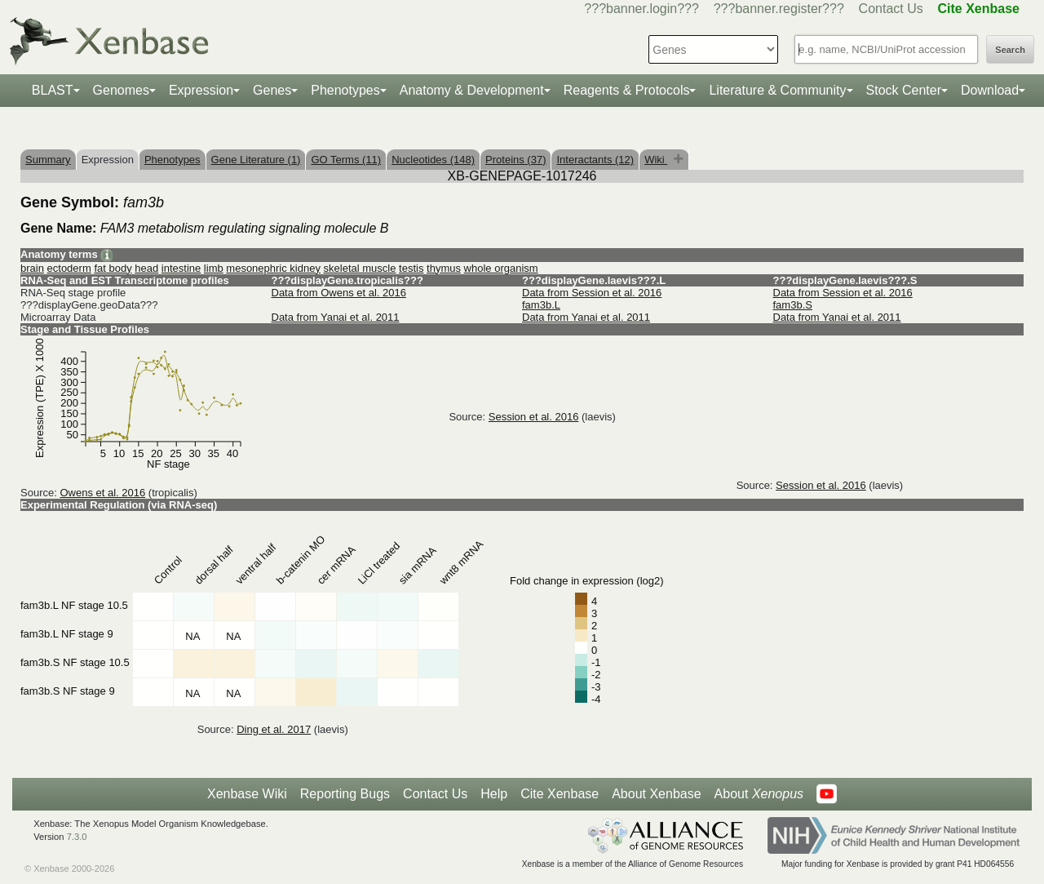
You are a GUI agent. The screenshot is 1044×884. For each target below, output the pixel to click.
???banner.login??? (641, 9)
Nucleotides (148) (433, 159)
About (758, 794)
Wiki (655, 159)
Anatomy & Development (472, 90)
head (146, 268)
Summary (48, 159)
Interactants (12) (595, 159)
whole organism (501, 268)
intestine (181, 268)
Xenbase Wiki (247, 794)
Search (1010, 50)
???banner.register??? (779, 9)
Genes (272, 90)
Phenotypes (345, 90)
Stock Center (903, 90)
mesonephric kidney (273, 268)
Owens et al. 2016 (102, 492)
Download (990, 90)
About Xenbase (656, 794)
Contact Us (891, 9)
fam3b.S (792, 305)
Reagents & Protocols (627, 90)
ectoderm (69, 268)
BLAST (52, 90)
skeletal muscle (360, 268)
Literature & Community (777, 90)
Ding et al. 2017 (274, 729)
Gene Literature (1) (256, 159)
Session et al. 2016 (534, 417)
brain (32, 268)
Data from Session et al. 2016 (591, 293)
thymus (444, 268)
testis (411, 268)
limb (213, 268)
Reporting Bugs (345, 794)
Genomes (121, 90)
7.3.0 (77, 837)
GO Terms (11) (346, 159)
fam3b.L (541, 305)
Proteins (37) (515, 159)
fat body (112, 268)
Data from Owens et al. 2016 (339, 293)
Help (493, 794)
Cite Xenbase (559, 794)
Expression (201, 90)
